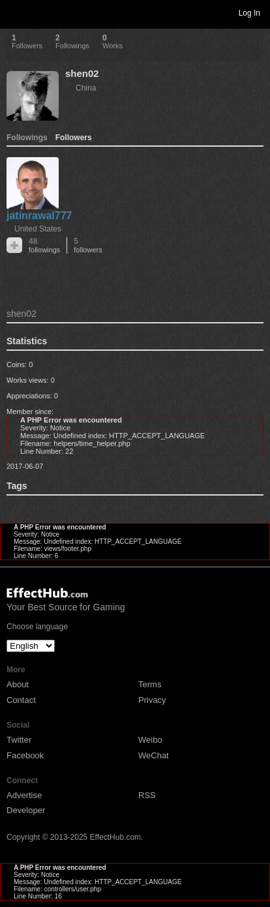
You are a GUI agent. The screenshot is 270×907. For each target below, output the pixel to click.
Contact (21, 700)
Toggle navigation (15, 12)
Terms (149, 684)
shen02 (82, 73)
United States (37, 228)
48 (44, 245)
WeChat (153, 755)
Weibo (150, 740)
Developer (26, 810)
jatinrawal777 (39, 215)
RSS (147, 795)
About (18, 684)
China (86, 88)
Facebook (25, 755)
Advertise (24, 795)
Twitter (19, 740)
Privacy (152, 700)
